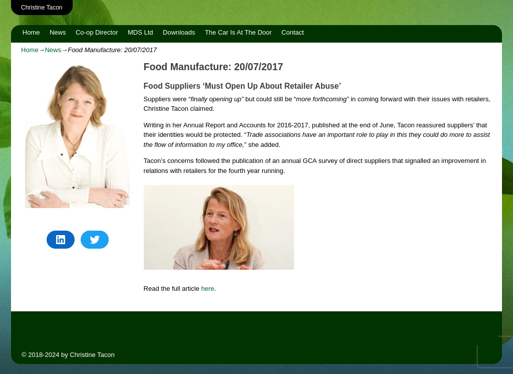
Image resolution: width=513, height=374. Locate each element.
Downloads (179, 32)
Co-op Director (97, 32)
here (207, 288)
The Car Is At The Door (238, 32)
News (58, 32)
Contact (293, 32)
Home (31, 32)
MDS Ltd (140, 32)
